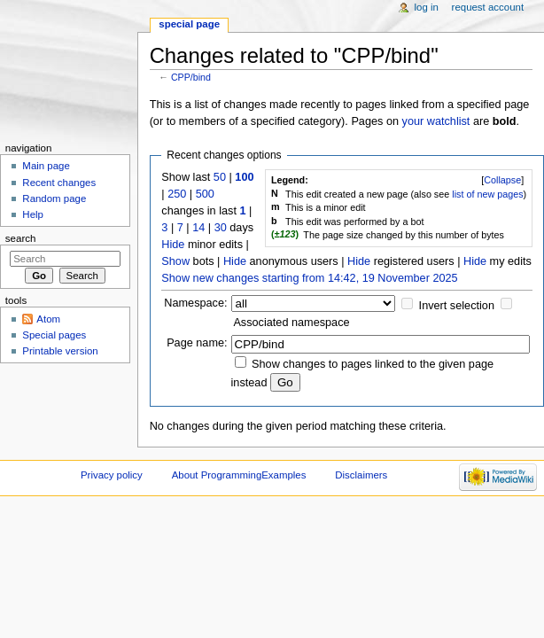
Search (20, 238)
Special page (189, 24)
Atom (48, 319)
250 (176, 194)
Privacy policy (112, 475)
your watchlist (436, 121)
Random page (54, 198)
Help (32, 214)
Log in (427, 7)
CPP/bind (191, 77)
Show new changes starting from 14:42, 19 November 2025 (309, 278)
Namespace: (195, 303)
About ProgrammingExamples (239, 475)
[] (502, 180)
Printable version (59, 351)
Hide (172, 244)
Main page (46, 165)
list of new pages (487, 194)
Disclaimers (361, 475)
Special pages (54, 335)
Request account (488, 7)
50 (220, 177)
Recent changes (59, 182)
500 (205, 194)
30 (220, 228)
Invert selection (456, 306)
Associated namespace (291, 322)
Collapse (502, 180)
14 (198, 228)
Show (175, 261)
